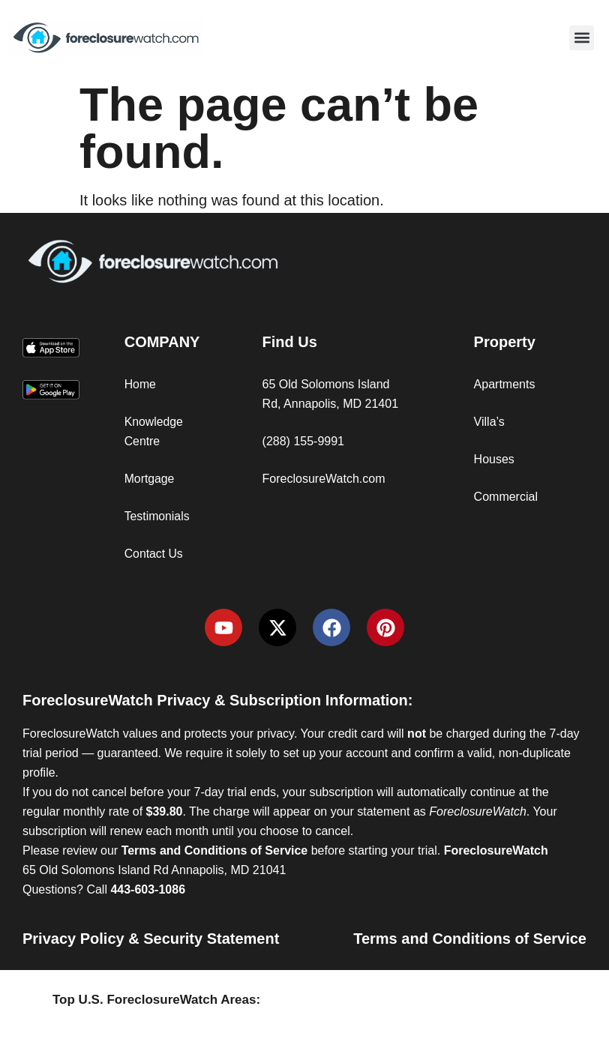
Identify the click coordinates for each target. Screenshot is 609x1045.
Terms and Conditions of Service (469, 938)
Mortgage (150, 478)
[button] (581, 37)
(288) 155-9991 (303, 441)
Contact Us (154, 553)
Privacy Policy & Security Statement (150, 938)
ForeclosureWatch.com (324, 478)
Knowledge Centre (154, 431)
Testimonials (157, 516)
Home (140, 384)
